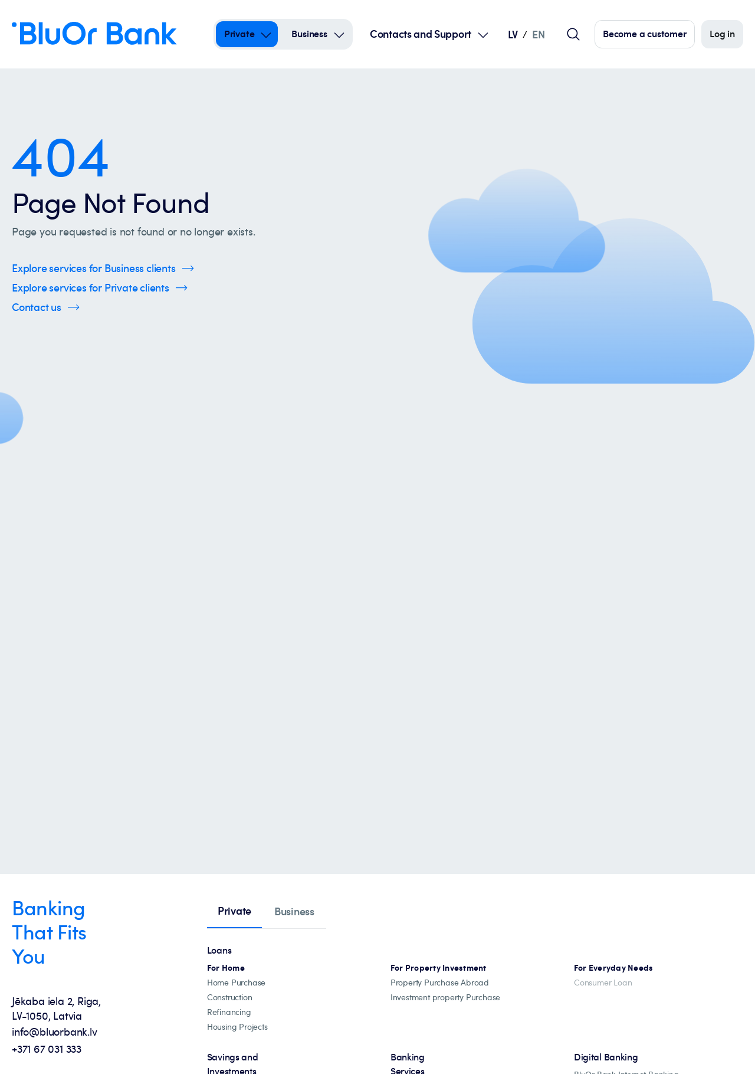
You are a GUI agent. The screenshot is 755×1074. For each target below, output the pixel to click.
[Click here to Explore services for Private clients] (100, 287)
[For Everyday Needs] (614, 968)
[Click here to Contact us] (46, 307)
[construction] (229, 997)
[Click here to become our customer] (645, 34)
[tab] (234, 911)
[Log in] (722, 34)
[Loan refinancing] (229, 1012)
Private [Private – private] (239, 33)
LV (513, 34)
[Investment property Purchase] (445, 997)
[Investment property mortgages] (438, 968)
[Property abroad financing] (439, 983)
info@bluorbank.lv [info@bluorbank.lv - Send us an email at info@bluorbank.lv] (54, 1031)
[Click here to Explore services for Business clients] (103, 268)
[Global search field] (573, 34)
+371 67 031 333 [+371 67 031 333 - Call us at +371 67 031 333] (46, 1049)
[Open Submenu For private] (266, 34)
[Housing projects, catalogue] (237, 1027)
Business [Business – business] (309, 33)
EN (538, 34)
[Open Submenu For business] (339, 34)
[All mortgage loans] (226, 968)
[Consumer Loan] (603, 983)
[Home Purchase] (236, 983)
